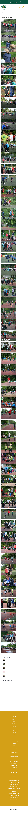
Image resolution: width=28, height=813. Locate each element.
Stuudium (14, 723)
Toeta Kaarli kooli (14, 767)
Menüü (14, 721)
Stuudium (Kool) (14, 740)
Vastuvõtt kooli (14, 748)
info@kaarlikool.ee (15, 786)
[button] (19, 7)
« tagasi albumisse (4, 14)
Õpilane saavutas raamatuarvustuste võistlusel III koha (14, 659)
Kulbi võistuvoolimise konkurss (10, 674)
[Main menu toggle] (26, 7)
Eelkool (14, 745)
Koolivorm (14, 743)
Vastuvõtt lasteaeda (14, 747)
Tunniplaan (14, 716)
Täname (14, 769)
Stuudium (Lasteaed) (14, 741)
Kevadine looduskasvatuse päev (11, 663)
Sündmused (14, 719)
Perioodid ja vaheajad (14, 717)
